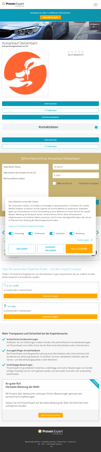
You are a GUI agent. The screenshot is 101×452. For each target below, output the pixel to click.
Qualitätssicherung (48, 441)
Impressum (14, 226)
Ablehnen (21, 248)
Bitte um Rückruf (64, 183)
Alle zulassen (79, 248)
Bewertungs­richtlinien (32, 441)
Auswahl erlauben (50, 248)
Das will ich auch (50, 17)
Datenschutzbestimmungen (32, 226)
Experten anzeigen (50, 296)
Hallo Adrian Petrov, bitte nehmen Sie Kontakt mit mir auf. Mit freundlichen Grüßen (25, 187)
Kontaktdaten (68, 126)
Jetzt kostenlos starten (50, 415)
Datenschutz (61, 441)
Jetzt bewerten (50, 103)
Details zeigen (83, 240)
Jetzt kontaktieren (50, 117)
